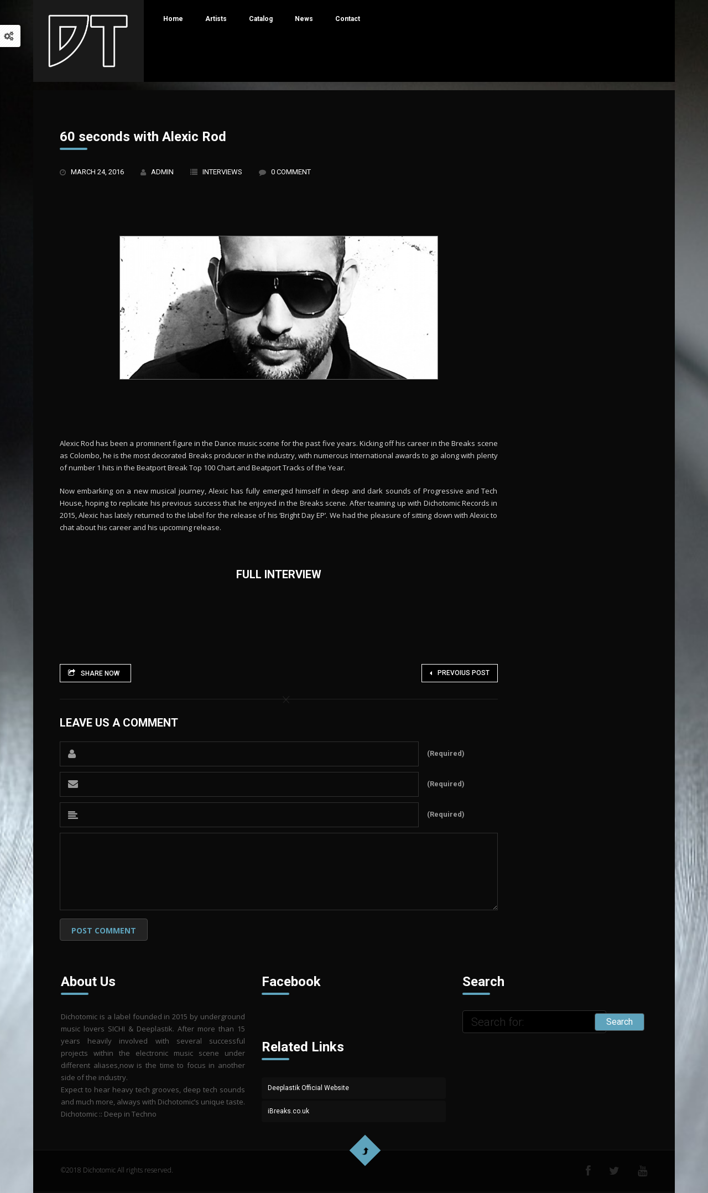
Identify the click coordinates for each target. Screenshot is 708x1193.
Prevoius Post (460, 673)
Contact (347, 19)
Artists (216, 19)
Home (173, 19)
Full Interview (278, 574)
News (304, 19)
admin (162, 172)
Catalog (261, 19)
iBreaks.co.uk (288, 1111)
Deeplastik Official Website (308, 1088)
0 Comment (291, 172)
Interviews (222, 172)
